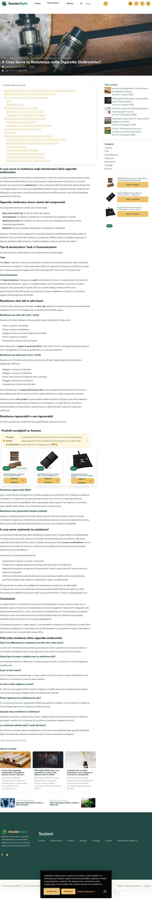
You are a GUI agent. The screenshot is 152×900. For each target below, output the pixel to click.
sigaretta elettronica (16, 750)
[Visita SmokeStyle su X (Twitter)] (7, 862)
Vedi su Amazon (132, 194)
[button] (130, 8)
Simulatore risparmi (127, 848)
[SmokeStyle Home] (14, 8)
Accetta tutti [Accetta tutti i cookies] (52, 891)
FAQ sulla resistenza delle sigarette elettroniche (28, 145)
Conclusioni (10, 142)
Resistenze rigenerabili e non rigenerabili (25, 128)
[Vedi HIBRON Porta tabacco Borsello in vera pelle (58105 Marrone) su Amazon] (15, 469)
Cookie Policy (50, 884)
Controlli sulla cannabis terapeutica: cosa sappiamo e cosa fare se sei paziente (80, 782)
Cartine (108, 157)
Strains (68, 8)
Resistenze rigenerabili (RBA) (21, 131)
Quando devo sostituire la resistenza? (25, 166)
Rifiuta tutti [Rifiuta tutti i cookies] (68, 891)
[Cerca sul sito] (93, 8)
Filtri (106, 161)
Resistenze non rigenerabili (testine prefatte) (29, 135)
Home (37, 8)
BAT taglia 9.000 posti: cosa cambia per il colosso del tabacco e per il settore (46, 782)
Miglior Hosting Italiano (129, 893)
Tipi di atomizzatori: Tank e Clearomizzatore (26, 107)
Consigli (108, 175)
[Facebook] (142, 8)
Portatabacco (111, 164)
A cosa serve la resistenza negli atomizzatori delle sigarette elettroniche (40, 100)
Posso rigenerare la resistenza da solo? (25, 163)
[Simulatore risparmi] (136, 8)
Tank (8, 110)
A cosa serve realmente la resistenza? (22, 138)
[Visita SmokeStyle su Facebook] (2, 862)
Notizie (82, 8)
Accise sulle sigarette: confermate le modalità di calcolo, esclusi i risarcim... (13, 782)
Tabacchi (109, 168)
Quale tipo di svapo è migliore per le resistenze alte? (32, 152)
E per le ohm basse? (16, 156)
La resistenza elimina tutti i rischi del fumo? (28, 170)
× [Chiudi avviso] (86, 450)
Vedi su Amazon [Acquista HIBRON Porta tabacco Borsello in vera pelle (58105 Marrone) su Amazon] (17, 490)
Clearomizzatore (14, 114)
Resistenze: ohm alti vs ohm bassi (21, 117)
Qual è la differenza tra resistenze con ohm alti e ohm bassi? (36, 149)
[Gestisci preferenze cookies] (86, 891)
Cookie (108, 848)
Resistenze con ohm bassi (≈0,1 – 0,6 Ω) (25, 124)
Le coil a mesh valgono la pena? (22, 159)
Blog (12, 67)
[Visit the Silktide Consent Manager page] (105, 891)
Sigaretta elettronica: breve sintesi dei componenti (29, 103)
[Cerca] (105, 8)
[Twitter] (148, 8)
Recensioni (110, 171)
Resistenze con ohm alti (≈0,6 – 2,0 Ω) (24, 121)
